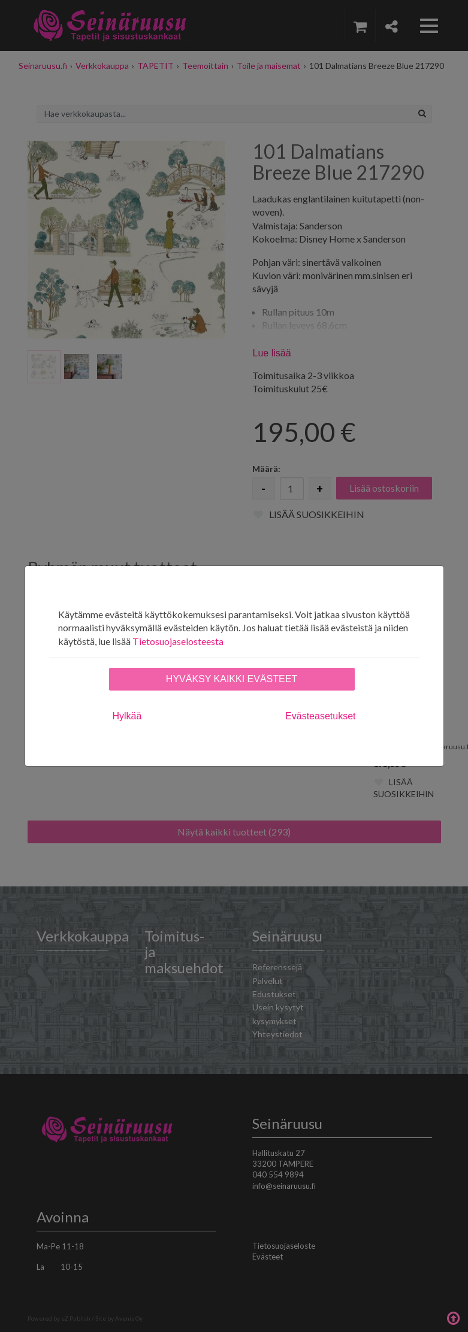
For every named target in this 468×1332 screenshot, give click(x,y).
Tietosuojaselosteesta (178, 641)
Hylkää (127, 716)
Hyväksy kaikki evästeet (231, 679)
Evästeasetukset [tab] (320, 716)
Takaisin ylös (453, 1317)
